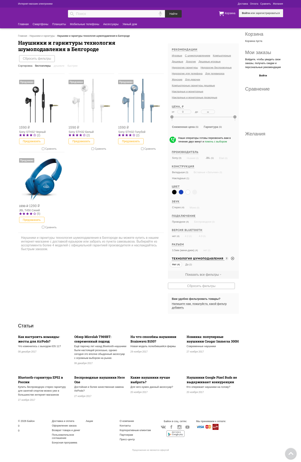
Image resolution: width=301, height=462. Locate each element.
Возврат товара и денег (66, 430)
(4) (182, 207)
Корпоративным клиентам (135, 430)
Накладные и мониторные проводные (194, 97)
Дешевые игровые (210, 61)
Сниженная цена (183, 126)
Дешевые (177, 61)
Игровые (177, 55)
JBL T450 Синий (29, 210)
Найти (173, 13)
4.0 (200, 236)
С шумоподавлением (197, 55)
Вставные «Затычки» (206, 172)
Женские (177, 79)
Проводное (178, 221)
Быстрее (73, 65)
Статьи (26, 325)
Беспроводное (203, 221)
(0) (197, 158)
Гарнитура (211, 126)
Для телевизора (214, 73)
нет (174, 236)
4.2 (186, 236)
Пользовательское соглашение (63, 436)
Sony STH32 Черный (32, 131)
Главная (23, 24)
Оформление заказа (64, 425)
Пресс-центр (127, 439)
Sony (175, 157)
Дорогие (191, 61)
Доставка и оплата (63, 421)
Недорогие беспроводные (216, 67)
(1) (212, 158)
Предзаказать (32, 141)
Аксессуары (111, 24)
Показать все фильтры (202, 274)
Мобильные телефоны (84, 24)
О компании (127, 421)
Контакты (125, 425)
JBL (208, 157)
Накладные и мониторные (187, 91)
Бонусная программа (64, 442)
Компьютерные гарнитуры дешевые (193, 85)
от (173, 111)
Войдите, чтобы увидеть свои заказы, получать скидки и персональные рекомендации (263, 63)
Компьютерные (222, 55)
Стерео (176, 207)
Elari (221, 158)
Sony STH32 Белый (81, 131)
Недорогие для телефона (187, 73)
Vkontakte (163, 426)
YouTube (187, 427)
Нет (174, 264)
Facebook (171, 427)
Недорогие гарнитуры (185, 67)
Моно (193, 207)
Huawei (191, 158)
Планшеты (59, 24)
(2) (190, 264)
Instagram (179, 427)
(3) (179, 158)
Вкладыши (178, 172)
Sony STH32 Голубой (131, 131)
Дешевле (59, 65)
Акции (89, 421)
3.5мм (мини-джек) (183, 250)
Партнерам (126, 434)
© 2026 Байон (26, 421)
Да (186, 264)
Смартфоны (40, 24)
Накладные (179, 178)
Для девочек (192, 79)
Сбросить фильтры (37, 58)
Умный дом (130, 24)
